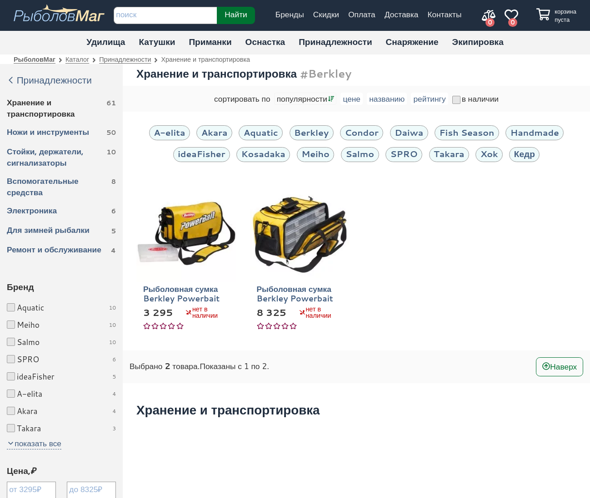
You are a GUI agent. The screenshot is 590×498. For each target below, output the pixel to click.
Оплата (361, 14)
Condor (361, 132)
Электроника (61, 211)
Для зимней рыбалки (61, 230)
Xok (489, 154)
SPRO (403, 154)
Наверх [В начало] (563, 366)
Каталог (77, 59)
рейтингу (429, 98)
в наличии (475, 98)
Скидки (326, 14)
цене (351, 98)
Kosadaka (263, 154)
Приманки (210, 41)
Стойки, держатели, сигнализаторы (61, 157)
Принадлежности (335, 41)
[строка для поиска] (165, 15)
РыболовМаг (34, 59)
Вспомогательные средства (61, 186)
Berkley (311, 132)
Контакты (445, 14)
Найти (236, 14)
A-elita (169, 132)
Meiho (315, 154)
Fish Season (466, 132)
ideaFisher (201, 154)
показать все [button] (38, 443)
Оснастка (265, 41)
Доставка (401, 14)
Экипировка (478, 41)
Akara (214, 132)
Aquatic (261, 132)
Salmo (359, 154)
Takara (449, 154)
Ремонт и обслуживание (61, 250)
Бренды (289, 14)
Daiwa (409, 132)
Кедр (524, 154)
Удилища (105, 41)
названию (387, 98)
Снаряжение (412, 41)
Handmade (534, 132)
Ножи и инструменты (61, 132)
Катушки (157, 41)
